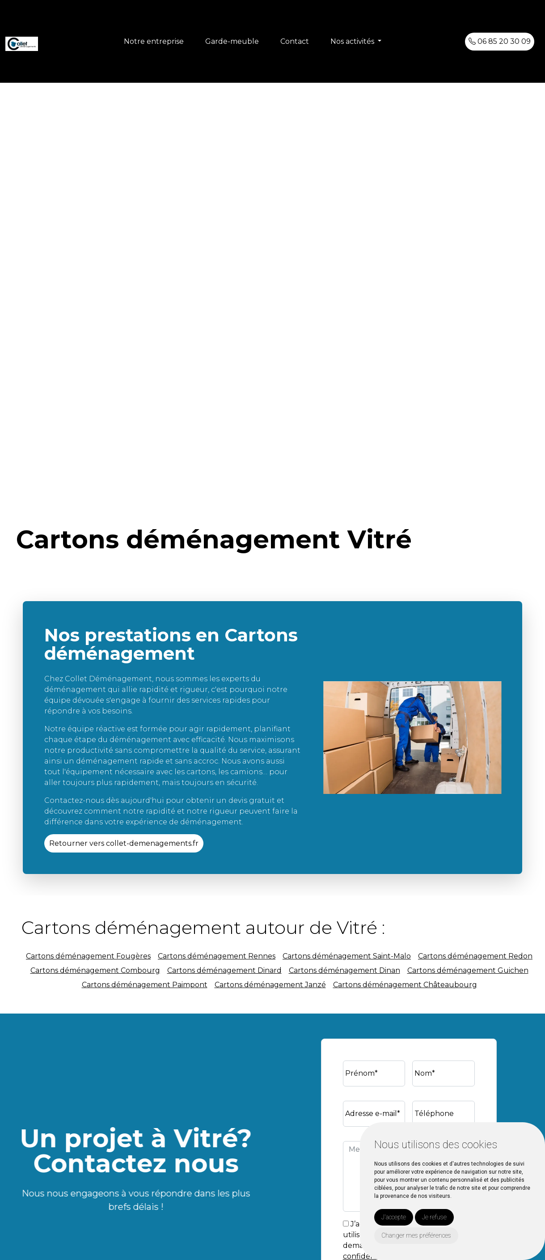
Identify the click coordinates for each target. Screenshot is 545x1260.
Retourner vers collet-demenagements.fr (124, 843)
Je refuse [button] (434, 1217)
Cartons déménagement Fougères (88, 956)
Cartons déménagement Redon (475, 956)
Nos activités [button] (353, 41)
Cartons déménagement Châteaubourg (405, 984)
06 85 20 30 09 (500, 41)
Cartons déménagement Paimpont (144, 984)
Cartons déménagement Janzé (270, 984)
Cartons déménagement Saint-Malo (347, 956)
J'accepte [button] (393, 1217)
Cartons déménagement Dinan (344, 970)
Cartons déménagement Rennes (216, 956)
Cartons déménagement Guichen (467, 970)
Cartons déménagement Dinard (224, 970)
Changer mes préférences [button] (416, 1235)
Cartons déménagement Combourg (95, 970)
